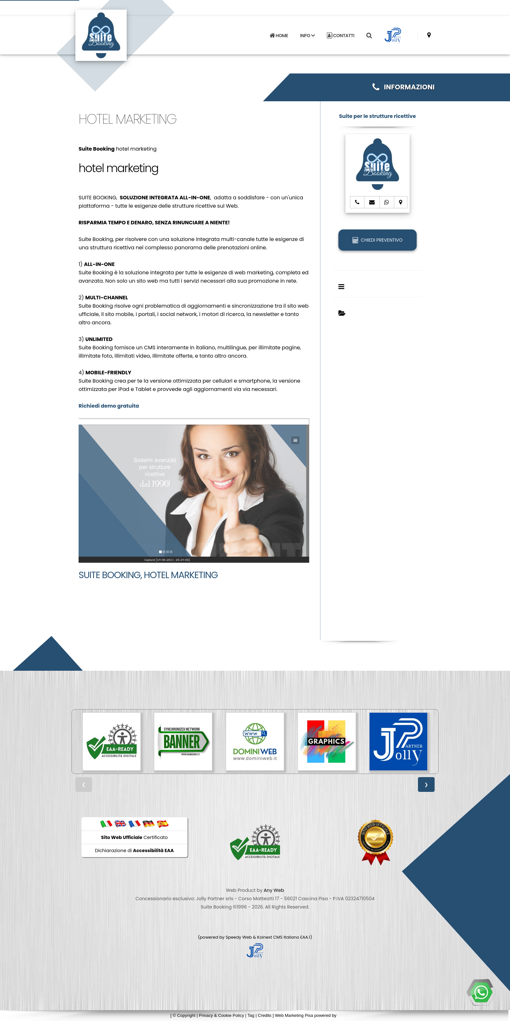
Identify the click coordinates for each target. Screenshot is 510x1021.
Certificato (134, 837)
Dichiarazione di (134, 850)
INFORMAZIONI (403, 87)
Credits (264, 1015)
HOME (278, 35)
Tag (250, 1015)
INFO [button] (307, 35)
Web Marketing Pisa (294, 1015)
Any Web (274, 890)
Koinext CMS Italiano (278, 937)
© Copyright (184, 1015)
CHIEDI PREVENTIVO (378, 240)
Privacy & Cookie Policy (221, 1015)
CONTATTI (340, 35)
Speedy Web (238, 937)
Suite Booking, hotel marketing (148, 575)
